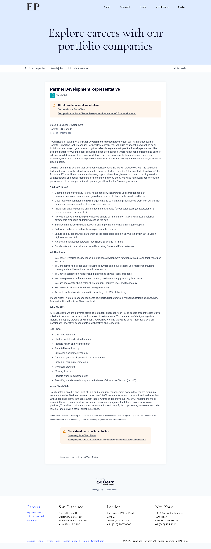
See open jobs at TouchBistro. (72, 109)
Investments (162, 7)
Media (181, 7)
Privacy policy (97, 490)
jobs (56, 68)
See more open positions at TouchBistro (79, 457)
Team (143, 7)
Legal (40, 541)
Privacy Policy (52, 541)
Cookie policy (111, 490)
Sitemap (31, 541)
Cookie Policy (70, 541)
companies (35, 68)
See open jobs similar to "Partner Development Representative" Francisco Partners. (97, 113)
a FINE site (182, 541)
